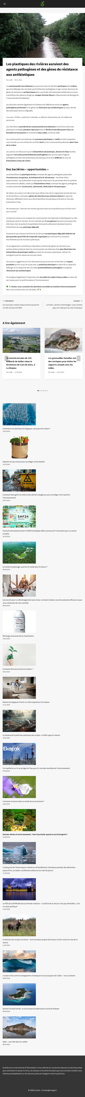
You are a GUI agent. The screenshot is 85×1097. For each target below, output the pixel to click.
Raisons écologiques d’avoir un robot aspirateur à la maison (26, 702)
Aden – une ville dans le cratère (15, 1042)
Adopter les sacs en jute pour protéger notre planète (24, 461)
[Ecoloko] (42, 4)
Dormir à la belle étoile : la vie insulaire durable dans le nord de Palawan (31, 1008)
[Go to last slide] (6, 358)
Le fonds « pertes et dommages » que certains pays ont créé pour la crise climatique (63, 304)
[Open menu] (5, 4)
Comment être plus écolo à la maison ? (18, 669)
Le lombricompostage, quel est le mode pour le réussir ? (25, 567)
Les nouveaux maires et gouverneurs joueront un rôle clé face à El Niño (22, 304)
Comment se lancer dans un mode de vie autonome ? (23, 801)
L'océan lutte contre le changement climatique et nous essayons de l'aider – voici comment (39, 975)
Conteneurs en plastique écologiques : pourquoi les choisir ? (26, 428)
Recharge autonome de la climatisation (18, 636)
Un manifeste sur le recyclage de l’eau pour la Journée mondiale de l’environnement (36, 768)
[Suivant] (78, 358)
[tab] (38, 390)
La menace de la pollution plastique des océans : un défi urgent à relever (31, 735)
